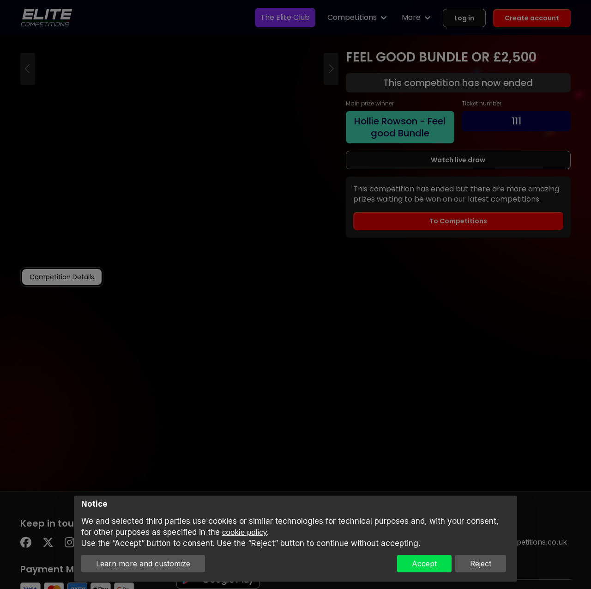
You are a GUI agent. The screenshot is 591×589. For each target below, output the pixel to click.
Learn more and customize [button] (143, 563)
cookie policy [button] (244, 532)
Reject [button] (480, 563)
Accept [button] (424, 563)
